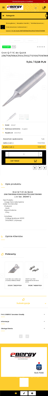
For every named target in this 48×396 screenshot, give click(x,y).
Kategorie (8, 16)
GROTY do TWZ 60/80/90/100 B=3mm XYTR (32, 280)
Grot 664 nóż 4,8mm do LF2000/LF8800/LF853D (13, 279)
